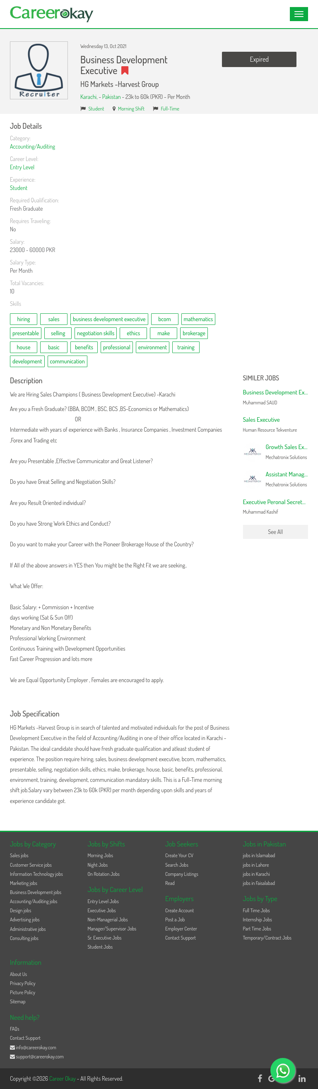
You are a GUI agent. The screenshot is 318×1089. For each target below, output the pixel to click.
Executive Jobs (102, 910)
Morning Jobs (100, 855)
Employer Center (181, 929)
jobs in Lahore (256, 865)
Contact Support (180, 938)
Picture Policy (22, 992)
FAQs (14, 1029)
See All (275, 531)
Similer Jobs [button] (261, 378)
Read (170, 883)
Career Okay (63, 1078)
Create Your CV (179, 855)
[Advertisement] (275, 246)
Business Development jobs (35, 892)
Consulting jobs (24, 938)
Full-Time (170, 108)
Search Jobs (176, 865)
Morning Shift (131, 108)
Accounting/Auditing (32, 146)
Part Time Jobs (257, 929)
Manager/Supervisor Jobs (112, 929)
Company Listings (181, 874)
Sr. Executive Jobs (105, 938)
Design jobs (20, 910)
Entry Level (22, 167)
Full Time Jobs (256, 910)
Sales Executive (261, 419)
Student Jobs (100, 947)
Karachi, (89, 96)
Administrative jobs (28, 929)
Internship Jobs (257, 919)
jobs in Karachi (256, 874)
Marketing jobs (23, 883)
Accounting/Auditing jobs (33, 901)
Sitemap (18, 1001)
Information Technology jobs (36, 874)
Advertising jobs (25, 919)
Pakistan (111, 96)
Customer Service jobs (31, 865)
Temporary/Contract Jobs (267, 938)
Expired (259, 59)
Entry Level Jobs (103, 901)
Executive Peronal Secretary (276, 502)
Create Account (179, 910)
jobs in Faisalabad (259, 883)
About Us (18, 974)
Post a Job (175, 919)
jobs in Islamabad (259, 855)
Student (96, 108)
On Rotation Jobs (104, 874)
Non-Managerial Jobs (108, 919)
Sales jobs (19, 855)
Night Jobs (98, 865)
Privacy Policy (23, 983)
